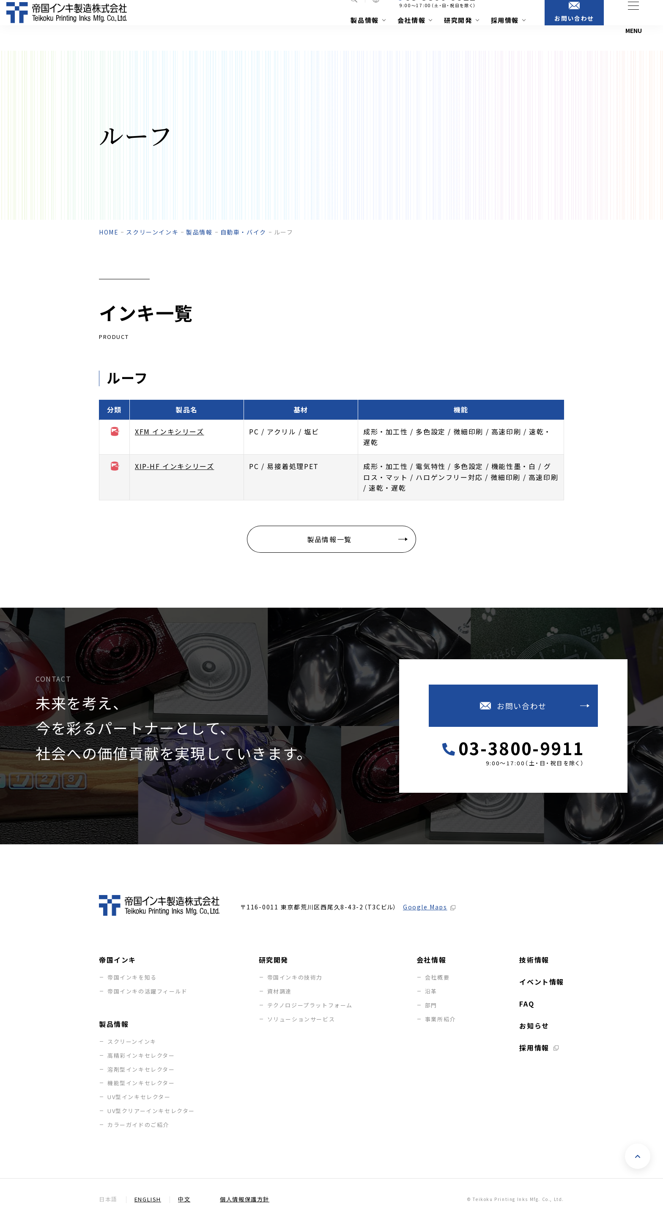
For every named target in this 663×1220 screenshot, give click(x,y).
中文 (184, 1199)
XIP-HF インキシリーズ (174, 466)
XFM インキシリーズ (169, 431)
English (147, 1199)
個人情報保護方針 (244, 1199)
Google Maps (425, 907)
